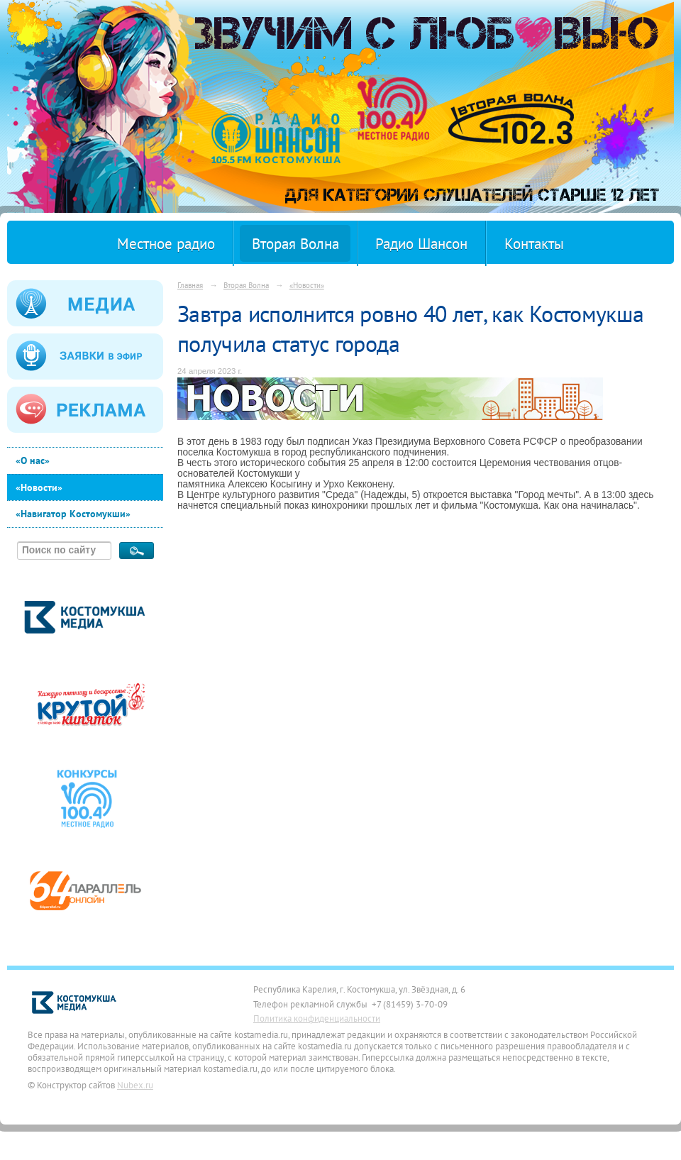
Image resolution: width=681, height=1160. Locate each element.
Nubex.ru (135, 1084)
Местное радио (166, 243)
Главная (190, 285)
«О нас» (33, 460)
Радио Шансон (421, 243)
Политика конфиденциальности (316, 1018)
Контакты (534, 243)
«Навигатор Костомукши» (73, 513)
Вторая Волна (295, 243)
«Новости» (39, 487)
